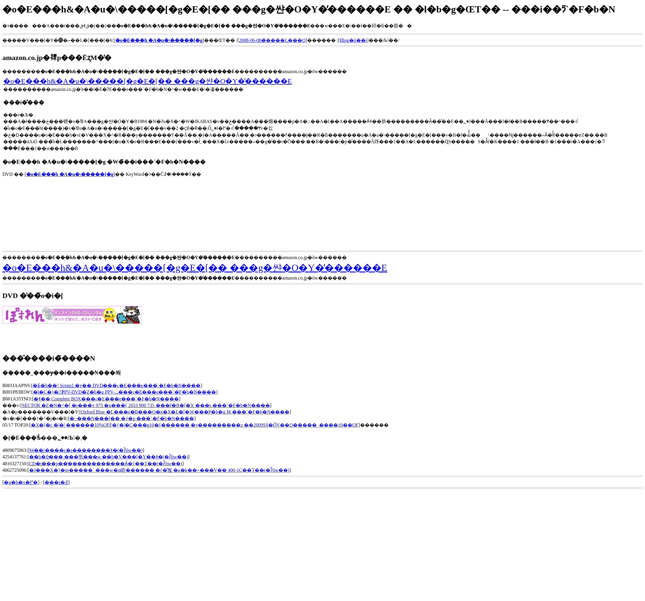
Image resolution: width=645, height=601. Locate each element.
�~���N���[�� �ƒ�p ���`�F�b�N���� (132, 418)
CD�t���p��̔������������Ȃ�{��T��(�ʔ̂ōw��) (105, 463)
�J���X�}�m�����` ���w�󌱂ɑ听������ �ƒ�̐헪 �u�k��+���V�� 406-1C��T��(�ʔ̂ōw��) (159, 470)
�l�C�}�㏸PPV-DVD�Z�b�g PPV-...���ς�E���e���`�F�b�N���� (124, 392)
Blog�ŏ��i (353, 40)
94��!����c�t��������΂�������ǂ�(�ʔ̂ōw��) (86, 450)
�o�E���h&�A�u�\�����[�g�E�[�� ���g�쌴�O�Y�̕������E (147, 81)
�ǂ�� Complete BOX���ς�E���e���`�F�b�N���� (106, 398)
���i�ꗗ (56, 482)
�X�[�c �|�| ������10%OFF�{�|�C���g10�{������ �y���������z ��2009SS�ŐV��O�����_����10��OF (194, 425)
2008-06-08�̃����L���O (272, 40)
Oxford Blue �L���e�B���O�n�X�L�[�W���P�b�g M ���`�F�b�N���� (185, 411)
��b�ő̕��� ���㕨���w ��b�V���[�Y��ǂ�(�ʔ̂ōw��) (108, 456)
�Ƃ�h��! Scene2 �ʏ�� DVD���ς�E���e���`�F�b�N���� (117, 385)
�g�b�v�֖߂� (21, 482)
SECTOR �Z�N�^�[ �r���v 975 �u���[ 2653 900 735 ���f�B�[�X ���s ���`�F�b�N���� (146, 405)
